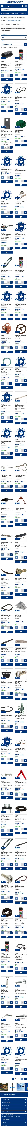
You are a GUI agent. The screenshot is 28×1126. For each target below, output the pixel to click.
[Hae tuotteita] (14, 9)
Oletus (16, 47)
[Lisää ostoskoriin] (7, 79)
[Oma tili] (22, 6)
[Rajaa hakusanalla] (14, 44)
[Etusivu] (9, 6)
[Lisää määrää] (11, 75)
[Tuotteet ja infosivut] (2, 6)
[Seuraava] (25, 1079)
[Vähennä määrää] (2, 75)
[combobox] (14, 9)
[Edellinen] (22, 1079)
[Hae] (25, 9)
